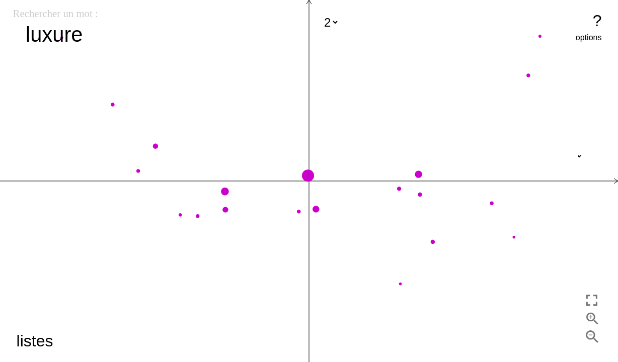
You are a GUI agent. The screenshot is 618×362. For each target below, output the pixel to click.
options (589, 37)
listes (35, 341)
